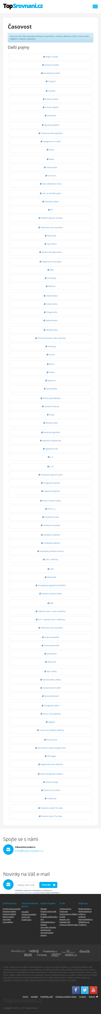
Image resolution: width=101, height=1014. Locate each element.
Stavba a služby (8, 917)
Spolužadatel (50, 388)
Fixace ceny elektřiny (50, 713)
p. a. (50, 457)
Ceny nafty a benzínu (48, 927)
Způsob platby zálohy (50, 679)
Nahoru (92, 996)
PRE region (50, 756)
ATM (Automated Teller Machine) (50, 338)
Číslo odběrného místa (50, 184)
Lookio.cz (81, 914)
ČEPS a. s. (50, 509)
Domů (25, 996)
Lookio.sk (81, 917)
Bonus (50, 149)
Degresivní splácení (50, 491)
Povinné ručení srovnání (11, 909)
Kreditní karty (26, 920)
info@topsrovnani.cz (29, 851)
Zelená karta (50, 167)
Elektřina (50, 286)
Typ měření (51, 244)
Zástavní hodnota (50, 406)
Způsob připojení (50, 696)
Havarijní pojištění (9, 911)
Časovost (50, 175)
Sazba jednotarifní (50, 645)
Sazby (50, 414)
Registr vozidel (50, 56)
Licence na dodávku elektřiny (50, 730)
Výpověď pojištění (50, 125)
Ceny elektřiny (8, 922)
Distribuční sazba (50, 517)
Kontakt (62, 917)
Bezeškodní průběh (50, 73)
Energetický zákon (50, 705)
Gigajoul (50, 722)
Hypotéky (25, 912)
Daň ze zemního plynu (50, 193)
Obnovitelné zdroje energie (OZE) (50, 748)
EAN (51, 569)
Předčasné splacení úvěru (50, 474)
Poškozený (50, 798)
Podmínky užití (64, 922)
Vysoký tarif (50, 653)
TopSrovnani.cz (23, 6)
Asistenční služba (50, 65)
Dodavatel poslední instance (50, 551)
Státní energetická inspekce (50, 774)
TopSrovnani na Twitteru (68, 914)
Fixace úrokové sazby (50, 500)
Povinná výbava (50, 107)
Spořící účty (26, 917)
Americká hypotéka (50, 432)
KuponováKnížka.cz (85, 919)
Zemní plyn (50, 278)
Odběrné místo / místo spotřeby (50, 611)
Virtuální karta (50, 330)
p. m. (50, 466)
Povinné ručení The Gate (50, 816)
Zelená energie (50, 782)
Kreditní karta (50, 304)
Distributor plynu (50, 201)
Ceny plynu (7, 919)
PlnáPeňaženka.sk (85, 911)
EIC (50, 209)
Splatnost (50, 380)
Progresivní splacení (50, 483)
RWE (50, 270)
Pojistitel (50, 81)
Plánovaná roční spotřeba (50, 227)
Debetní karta (50, 295)
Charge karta (50, 312)
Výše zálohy (50, 671)
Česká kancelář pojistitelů (51, 133)
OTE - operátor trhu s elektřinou (50, 619)
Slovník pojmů (46, 930)
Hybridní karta (50, 320)
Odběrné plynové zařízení (50, 218)
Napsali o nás (64, 919)
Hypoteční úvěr (50, 449)
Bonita (50, 354)
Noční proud (50, 739)
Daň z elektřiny (50, 559)
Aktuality (44, 909)
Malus (50, 159)
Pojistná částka (50, 99)
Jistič (50, 603)
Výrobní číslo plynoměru (50, 252)
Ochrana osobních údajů (68, 925)
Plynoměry (50, 235)
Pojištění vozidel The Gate (50, 808)
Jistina (50, 364)
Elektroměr (50, 577)
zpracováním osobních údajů (26, 893)
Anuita (50, 372)
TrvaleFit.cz (82, 925)
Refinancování (50, 423)
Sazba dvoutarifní (50, 637)
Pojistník (50, 91)
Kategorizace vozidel (50, 141)
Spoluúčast (50, 115)
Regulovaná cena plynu (50, 261)
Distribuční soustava (50, 525)
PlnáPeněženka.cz (85, 909)
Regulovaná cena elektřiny (50, 764)
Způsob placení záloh (50, 688)
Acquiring (50, 346)
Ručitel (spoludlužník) (50, 398)
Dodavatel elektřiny (50, 543)
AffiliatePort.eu (83, 922)
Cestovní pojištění (9, 914)
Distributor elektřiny (50, 535)
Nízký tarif (50, 662)
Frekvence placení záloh (50, 593)
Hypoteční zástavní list (50, 440)
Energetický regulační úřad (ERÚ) (50, 585)
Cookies (82, 996)
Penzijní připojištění (29, 914)
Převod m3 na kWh (50, 790)
